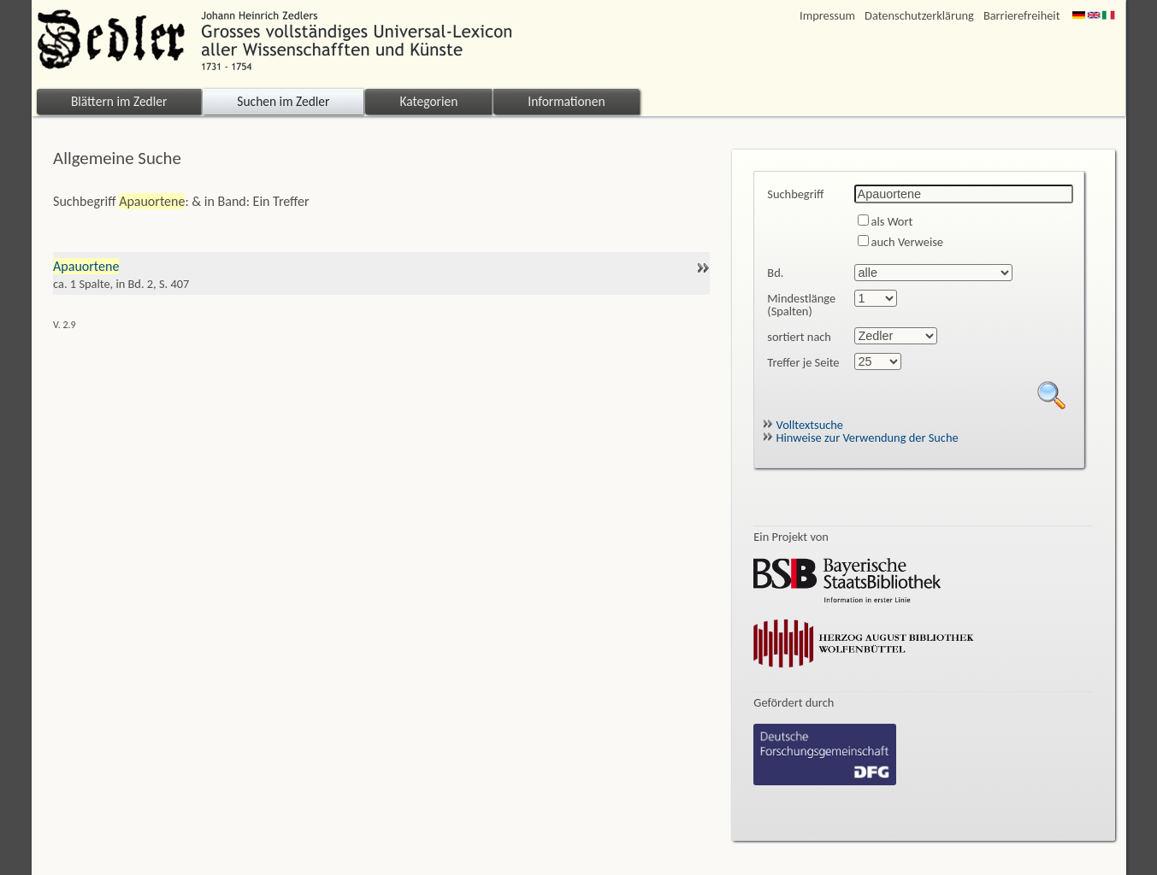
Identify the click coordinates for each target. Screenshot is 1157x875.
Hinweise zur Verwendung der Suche (860, 437)
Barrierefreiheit (1021, 16)
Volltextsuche (803, 424)
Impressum (827, 16)
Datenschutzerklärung (919, 16)
